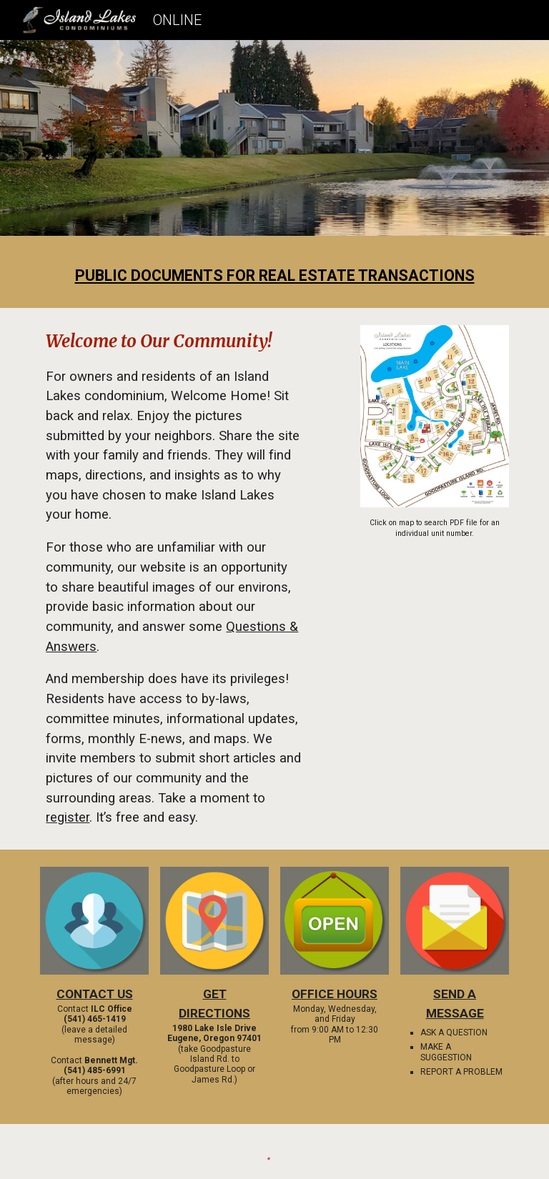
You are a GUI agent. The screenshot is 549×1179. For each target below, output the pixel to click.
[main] (274, 275)
